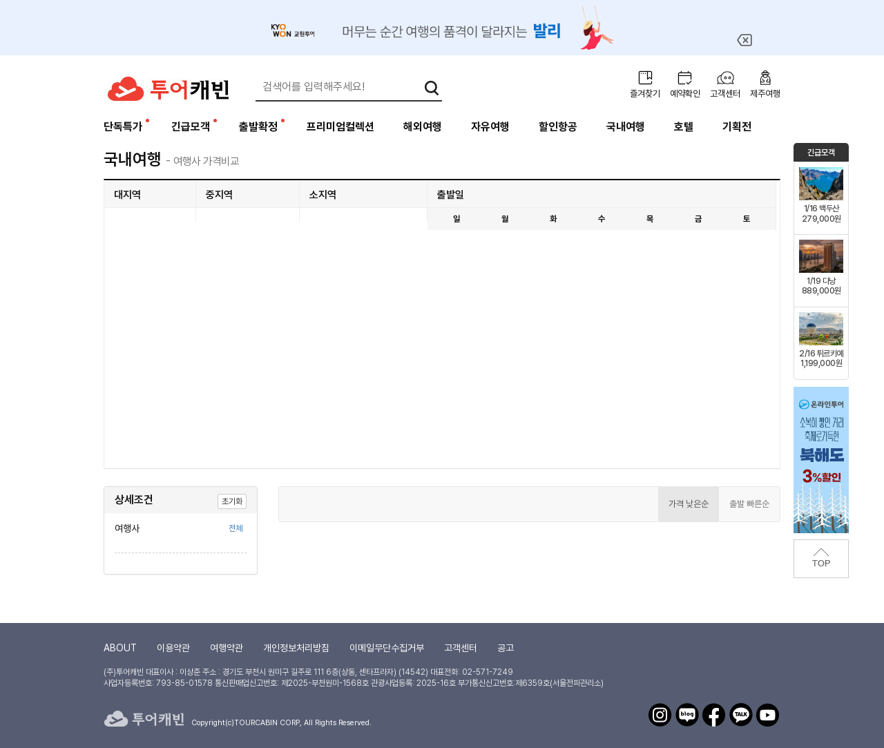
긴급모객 (190, 126)
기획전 (736, 126)
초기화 (232, 501)
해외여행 (422, 126)
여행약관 (226, 647)
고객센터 (725, 93)
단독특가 (123, 126)
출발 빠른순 (749, 504)
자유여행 (490, 126)
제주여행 (765, 93)
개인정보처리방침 (296, 647)
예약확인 (685, 93)
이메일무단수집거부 (386, 647)
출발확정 (258, 126)
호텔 (683, 126)
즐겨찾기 (645, 93)
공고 (505, 647)
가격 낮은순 (689, 504)
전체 (235, 528)
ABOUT (120, 647)
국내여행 (625, 126)
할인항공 (558, 126)
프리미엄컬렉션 (340, 126)
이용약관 (173, 647)
